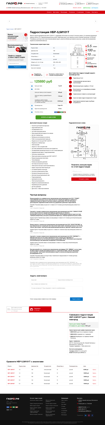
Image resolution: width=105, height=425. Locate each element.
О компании (80, 12)
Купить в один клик (48, 117)
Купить (94, 369)
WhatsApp (87, 7)
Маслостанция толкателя (36, 414)
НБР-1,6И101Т (11, 373)
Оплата (49, 12)
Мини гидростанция (35, 405)
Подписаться (17, 66)
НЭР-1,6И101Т (11, 369)
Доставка (56, 12)
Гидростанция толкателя (52, 405)
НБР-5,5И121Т (11, 380)
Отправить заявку (84, 179)
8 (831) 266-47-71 (82, 409)
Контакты (95, 12)
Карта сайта (64, 400)
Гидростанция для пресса (36, 403)
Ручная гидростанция (51, 403)
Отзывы (87, 12)
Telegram (95, 7)
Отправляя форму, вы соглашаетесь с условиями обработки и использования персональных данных (84, 175)
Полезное (72, 12)
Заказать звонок (77, 7)
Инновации (64, 12)
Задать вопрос (76, 299)
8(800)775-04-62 (84, 407)
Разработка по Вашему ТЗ (38, 75)
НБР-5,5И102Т (11, 383)
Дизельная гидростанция (36, 400)
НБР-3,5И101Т (11, 376)
